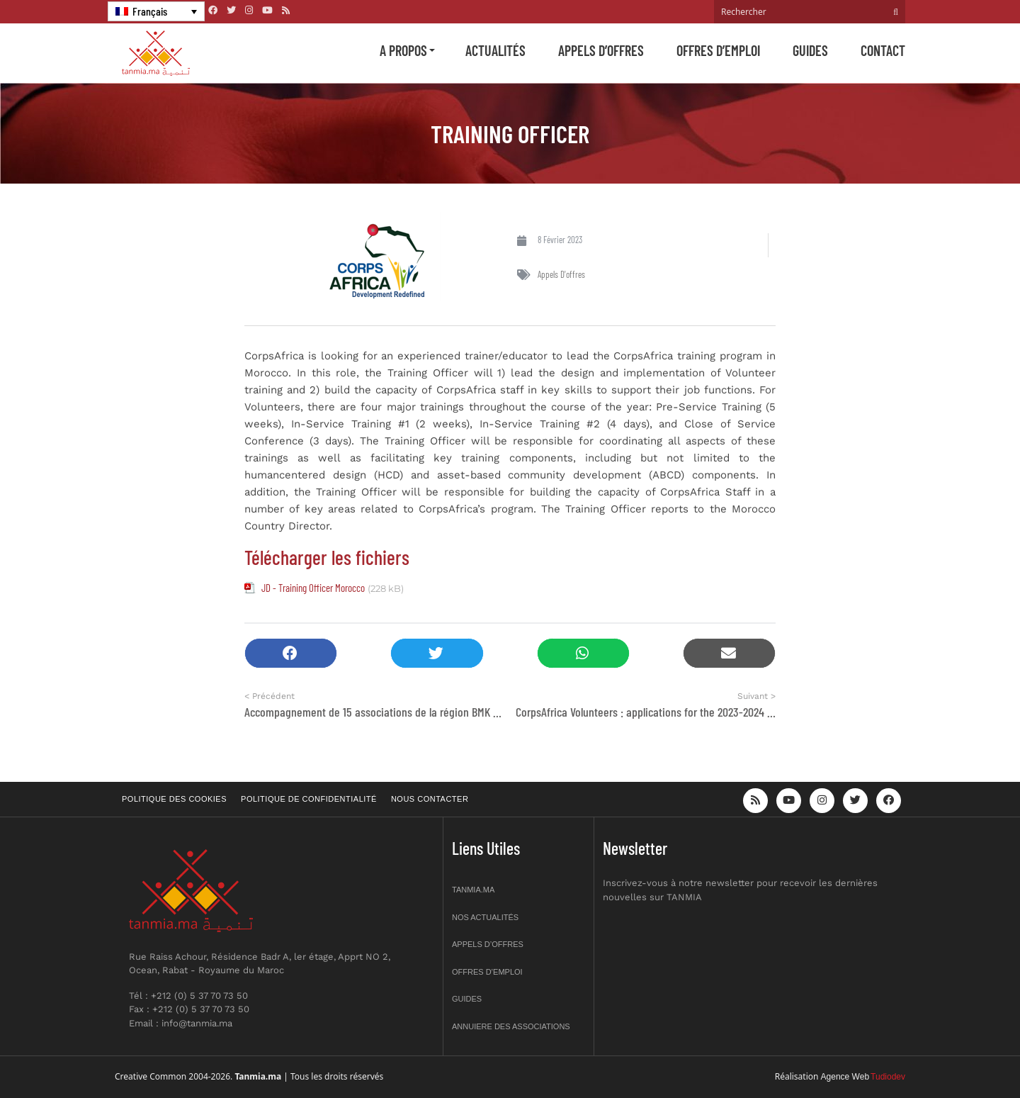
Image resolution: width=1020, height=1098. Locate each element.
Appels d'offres (561, 274)
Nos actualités (485, 917)
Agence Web (845, 1077)
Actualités (495, 50)
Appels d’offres (601, 50)
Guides (810, 50)
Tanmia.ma (473, 889)
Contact (883, 50)
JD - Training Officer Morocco (313, 587)
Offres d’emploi (718, 50)
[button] (290, 653)
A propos (403, 50)
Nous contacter (429, 799)
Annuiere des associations (511, 1026)
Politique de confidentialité (309, 799)
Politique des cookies (174, 799)
